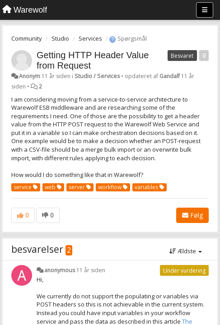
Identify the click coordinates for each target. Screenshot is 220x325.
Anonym (29, 76)
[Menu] (204, 10)
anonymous (59, 270)
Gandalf (169, 76)
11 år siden (90, 270)
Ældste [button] (185, 251)
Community (26, 38)
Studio (60, 38)
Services (90, 38)
